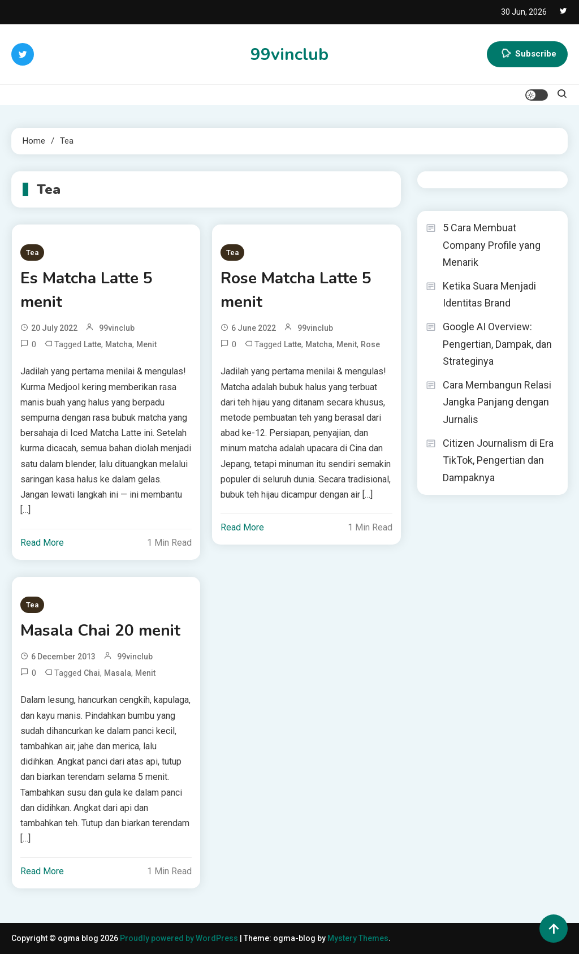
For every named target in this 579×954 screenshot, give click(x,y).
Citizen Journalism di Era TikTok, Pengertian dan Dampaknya (498, 460)
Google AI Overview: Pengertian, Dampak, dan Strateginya (497, 344)
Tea (32, 252)
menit (146, 344)
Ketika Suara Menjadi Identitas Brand (489, 294)
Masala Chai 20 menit (100, 630)
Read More (42, 542)
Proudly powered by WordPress (180, 938)
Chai (92, 672)
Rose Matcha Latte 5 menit (296, 290)
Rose (370, 344)
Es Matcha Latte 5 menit (86, 290)
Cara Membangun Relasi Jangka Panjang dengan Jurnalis (497, 402)
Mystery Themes (357, 938)
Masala (117, 672)
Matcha (118, 344)
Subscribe (527, 54)
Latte (92, 344)
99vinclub (289, 54)
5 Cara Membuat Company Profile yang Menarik (492, 245)
